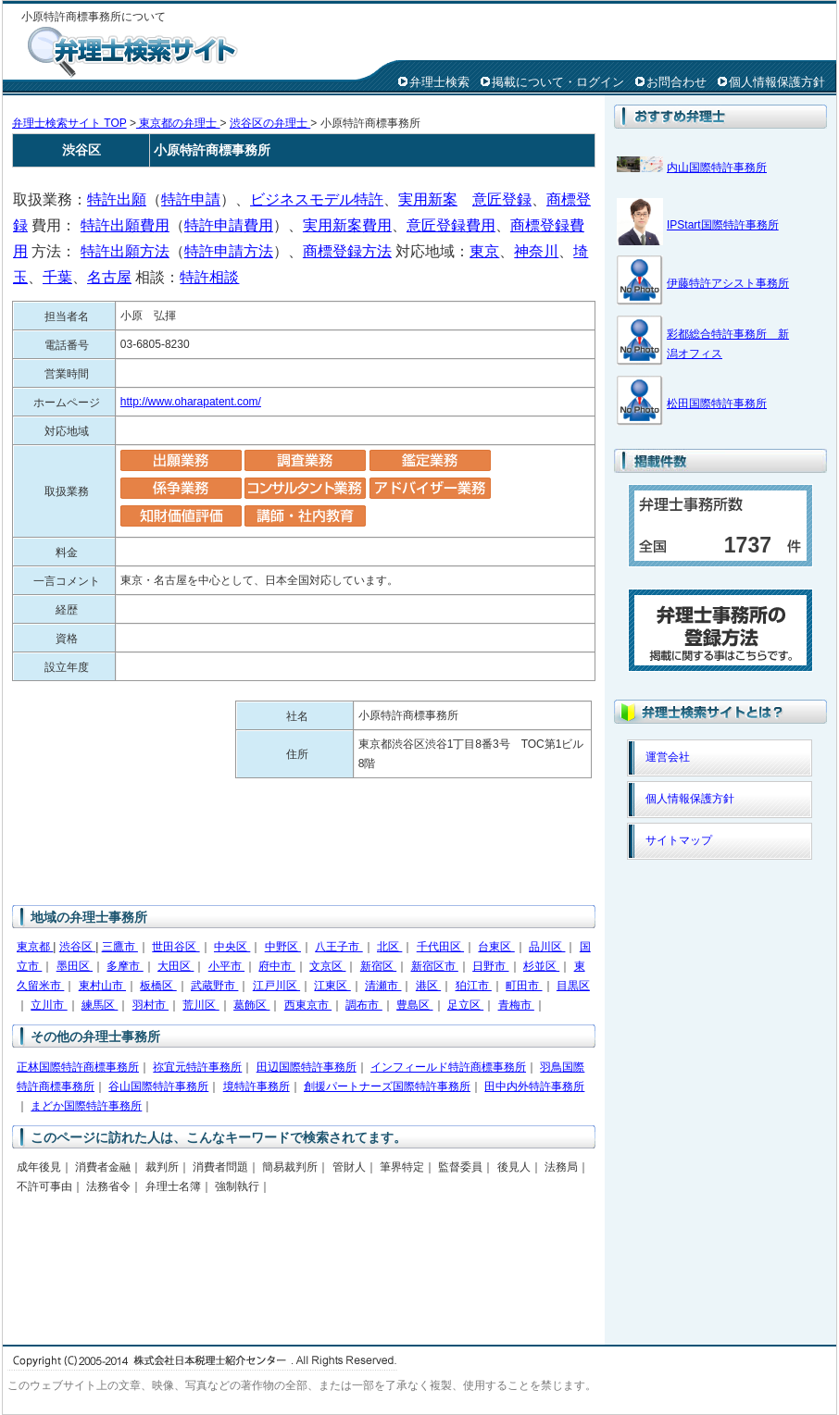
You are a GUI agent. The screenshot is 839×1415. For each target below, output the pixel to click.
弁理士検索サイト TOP (69, 123)
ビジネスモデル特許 (316, 199)
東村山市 (102, 985)
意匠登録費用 (451, 225)
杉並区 (541, 966)
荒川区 (200, 1005)
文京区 (327, 966)
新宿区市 (434, 966)
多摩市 (124, 966)
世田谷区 (175, 946)
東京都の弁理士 (178, 123)
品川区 (547, 946)
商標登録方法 (347, 251)
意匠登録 (502, 199)
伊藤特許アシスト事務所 (728, 283)
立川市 (49, 1005)
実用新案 (427, 199)
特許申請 (190, 199)
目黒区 (573, 985)
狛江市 (474, 985)
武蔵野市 (214, 985)
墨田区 (74, 966)
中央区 (232, 946)
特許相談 (209, 277)
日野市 (490, 966)
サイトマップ (678, 840)
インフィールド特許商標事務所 (448, 1067)
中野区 (283, 946)
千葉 (57, 277)
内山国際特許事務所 (717, 167)
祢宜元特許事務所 (197, 1067)
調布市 (363, 1005)
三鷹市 (120, 946)
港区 (428, 985)
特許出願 (116, 199)
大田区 (175, 966)
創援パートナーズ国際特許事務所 (387, 1086)
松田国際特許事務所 (717, 403)
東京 (484, 251)
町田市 (524, 985)
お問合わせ (676, 82)
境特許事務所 (256, 1086)
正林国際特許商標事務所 (78, 1067)
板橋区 (158, 985)
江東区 (332, 985)
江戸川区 (276, 985)
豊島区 (414, 1005)
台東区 (496, 946)
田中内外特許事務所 (534, 1086)
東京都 (35, 946)
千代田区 (440, 946)
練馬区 (99, 1005)
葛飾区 (251, 1005)
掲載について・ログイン (558, 82)
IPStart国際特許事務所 (723, 224)
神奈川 (536, 251)
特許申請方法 (228, 251)
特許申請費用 (228, 225)
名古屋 (109, 277)
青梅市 (516, 1005)
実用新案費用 (347, 225)
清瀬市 (383, 985)
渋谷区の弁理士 (270, 123)
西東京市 (308, 1005)
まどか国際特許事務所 (86, 1105)
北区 (389, 946)
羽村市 (150, 1005)
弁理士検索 (439, 82)
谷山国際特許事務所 (158, 1086)
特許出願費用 (125, 225)
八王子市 (338, 946)
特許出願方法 (125, 251)
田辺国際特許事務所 (307, 1067)
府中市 (276, 966)
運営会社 (667, 757)
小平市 (226, 966)
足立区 (465, 1005)
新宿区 (378, 966)
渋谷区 (77, 946)
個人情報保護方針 (777, 82)
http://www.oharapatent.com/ (190, 401)
